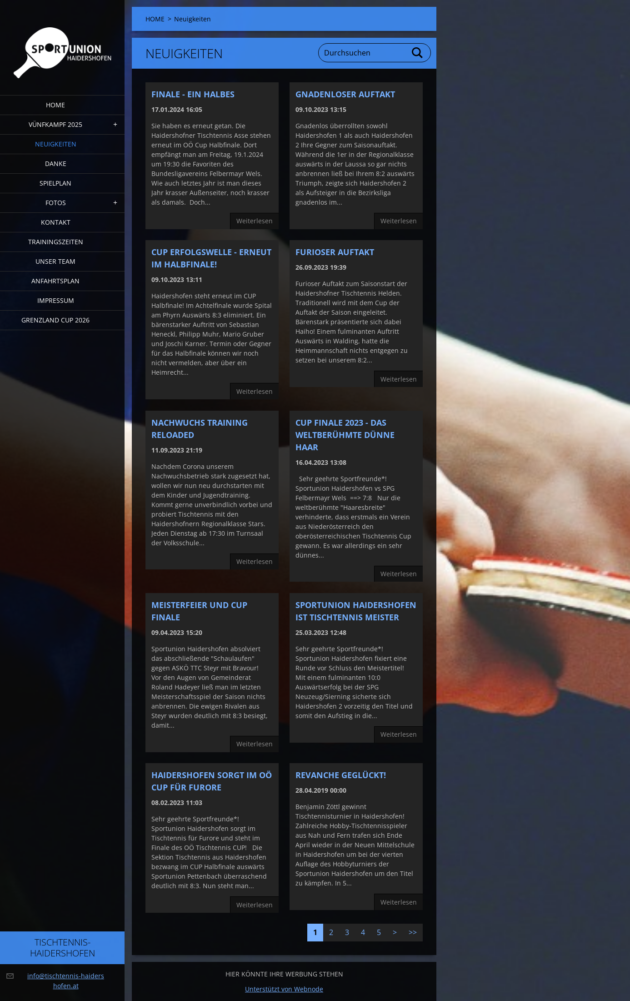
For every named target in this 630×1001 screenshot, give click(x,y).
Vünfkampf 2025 (55, 124)
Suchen (418, 53)
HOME (55, 105)
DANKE (55, 163)
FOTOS (55, 202)
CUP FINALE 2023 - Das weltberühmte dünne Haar (345, 435)
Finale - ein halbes (193, 94)
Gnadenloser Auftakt (345, 94)
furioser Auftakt (334, 251)
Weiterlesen (254, 220)
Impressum (55, 300)
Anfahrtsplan (55, 281)
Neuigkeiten (55, 144)
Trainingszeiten (55, 241)
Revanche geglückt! (340, 775)
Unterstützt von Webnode (284, 989)
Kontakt (55, 222)
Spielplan (55, 183)
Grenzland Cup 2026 (55, 320)
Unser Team (55, 261)
